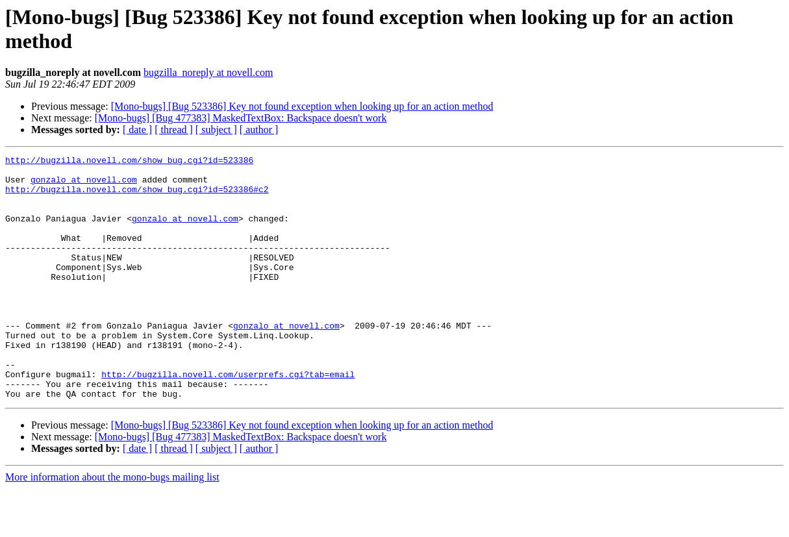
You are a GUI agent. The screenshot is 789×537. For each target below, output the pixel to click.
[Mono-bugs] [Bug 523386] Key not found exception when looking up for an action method (302, 106)
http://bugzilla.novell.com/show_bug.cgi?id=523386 (129, 162)
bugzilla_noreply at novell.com (208, 72)
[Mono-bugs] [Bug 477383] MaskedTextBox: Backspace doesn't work (241, 117)
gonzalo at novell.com (84, 185)
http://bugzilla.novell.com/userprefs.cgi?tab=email (228, 419)
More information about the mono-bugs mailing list (112, 525)
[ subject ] (216, 129)
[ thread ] (174, 129)
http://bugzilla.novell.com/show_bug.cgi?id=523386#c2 (137, 197)
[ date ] (137, 129)
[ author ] (259, 129)
